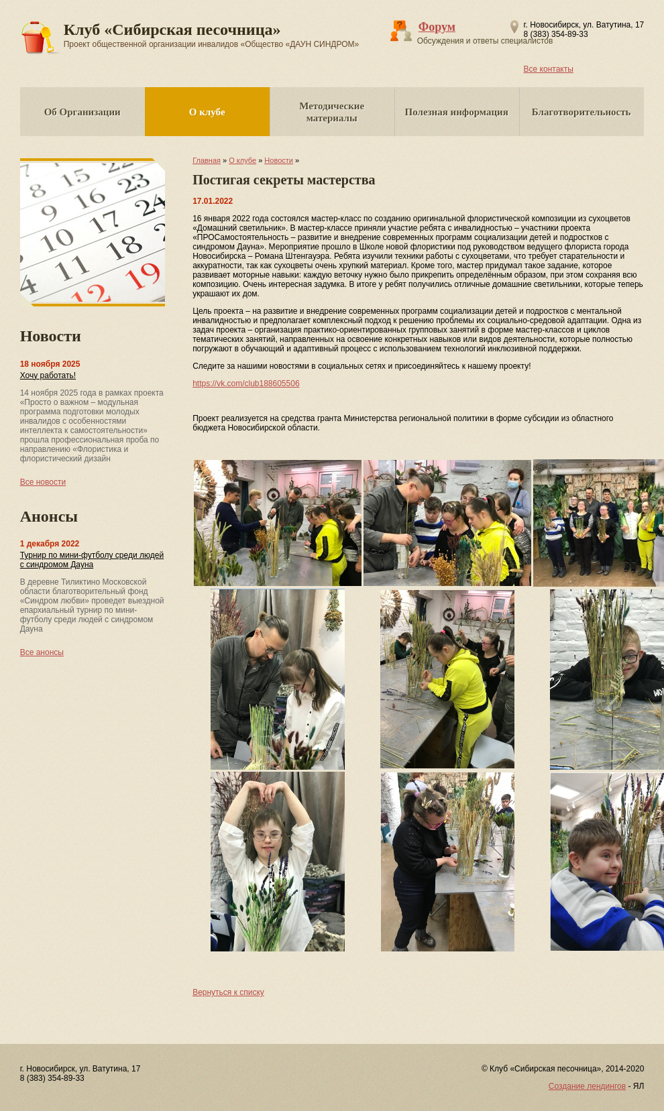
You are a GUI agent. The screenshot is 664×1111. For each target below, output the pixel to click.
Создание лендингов (587, 1086)
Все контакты (548, 69)
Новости (278, 160)
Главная (206, 160)
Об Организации (82, 112)
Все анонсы (42, 652)
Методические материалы (331, 112)
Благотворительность (581, 112)
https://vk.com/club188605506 (245, 383)
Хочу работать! (48, 375)
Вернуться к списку (228, 992)
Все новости (43, 482)
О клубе (207, 112)
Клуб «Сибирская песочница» (211, 35)
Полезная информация (456, 112)
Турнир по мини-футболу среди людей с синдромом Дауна (92, 559)
